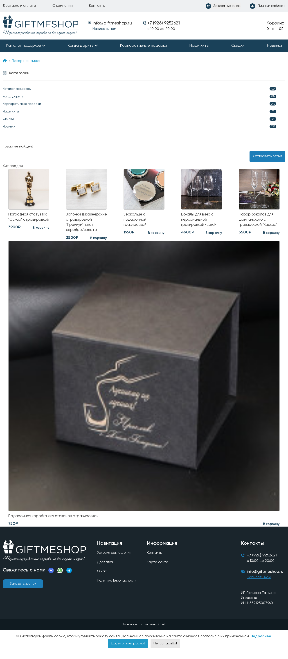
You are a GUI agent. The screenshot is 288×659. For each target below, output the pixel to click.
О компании (62, 6)
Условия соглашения (114, 560)
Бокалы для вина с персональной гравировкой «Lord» (199, 220)
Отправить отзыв (267, 156)
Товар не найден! (27, 61)
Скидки (238, 46)
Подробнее (261, 645)
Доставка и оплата (19, 6)
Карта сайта (157, 570)
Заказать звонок (23, 591)
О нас (102, 580)
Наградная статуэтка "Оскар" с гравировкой (27, 220)
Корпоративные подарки (143, 46)
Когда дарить (81, 46)
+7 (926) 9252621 (163, 23)
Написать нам (104, 29)
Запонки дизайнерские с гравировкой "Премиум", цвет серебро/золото (82, 226)
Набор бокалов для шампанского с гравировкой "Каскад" (259, 220)
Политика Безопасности (117, 589)
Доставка (105, 570)
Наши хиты (199, 46)
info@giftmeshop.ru (265, 580)
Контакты (97, 6)
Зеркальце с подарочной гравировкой (135, 220)
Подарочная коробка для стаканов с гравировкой (55, 524)
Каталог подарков (23, 46)
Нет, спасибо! (165, 652)
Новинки (274, 46)
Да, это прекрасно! (128, 652)
